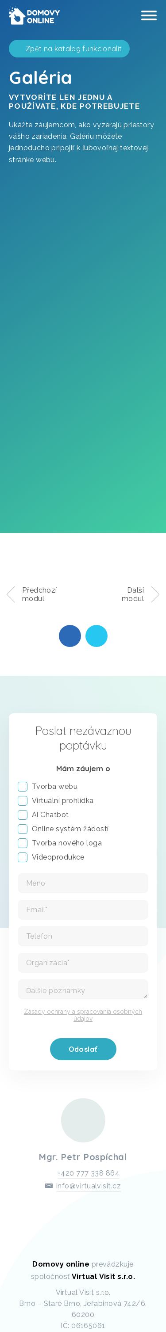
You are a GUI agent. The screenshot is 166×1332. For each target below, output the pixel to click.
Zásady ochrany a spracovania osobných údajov (83, 1015)
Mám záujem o (83, 768)
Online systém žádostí (63, 829)
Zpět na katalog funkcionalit (74, 48)
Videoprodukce (51, 857)
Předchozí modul (39, 594)
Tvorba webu (47, 787)
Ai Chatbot (43, 815)
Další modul (133, 594)
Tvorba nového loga (60, 843)
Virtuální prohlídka (56, 801)
